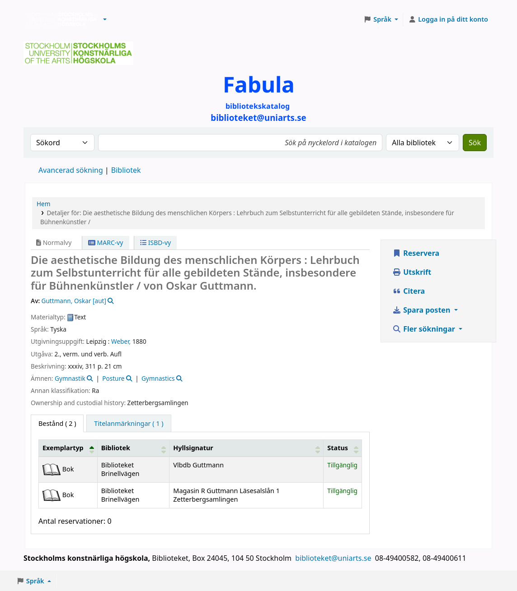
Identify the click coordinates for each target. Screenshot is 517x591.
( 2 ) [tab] (57, 423)
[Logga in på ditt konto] (448, 19)
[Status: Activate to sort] (343, 448)
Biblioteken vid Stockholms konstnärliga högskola (59, 19)
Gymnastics (158, 378)
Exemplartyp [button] (63, 447)
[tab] (128, 424)
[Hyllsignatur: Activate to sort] (246, 448)
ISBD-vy (155, 242)
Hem (43, 203)
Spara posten (422, 310)
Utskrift (411, 272)
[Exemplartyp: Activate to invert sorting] (68, 448)
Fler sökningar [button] (424, 329)
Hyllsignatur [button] (193, 447)
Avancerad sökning (70, 170)
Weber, (121, 341)
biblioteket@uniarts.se (334, 558)
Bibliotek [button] (115, 447)
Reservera (415, 253)
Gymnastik (70, 378)
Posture (113, 378)
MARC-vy (105, 242)
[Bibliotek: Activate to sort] (133, 448)
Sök (475, 143)
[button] (104, 19)
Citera (408, 291)
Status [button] (337, 447)
